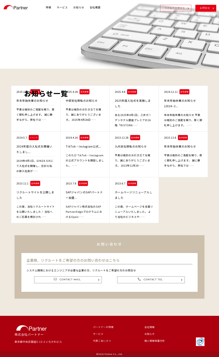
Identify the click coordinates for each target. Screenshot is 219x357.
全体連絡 (84, 91)
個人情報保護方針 (154, 340)
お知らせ (78, 7)
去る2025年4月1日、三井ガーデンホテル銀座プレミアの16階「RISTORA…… (133, 120)
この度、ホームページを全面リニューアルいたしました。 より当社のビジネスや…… (134, 212)
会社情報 (149, 327)
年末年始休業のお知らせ (32, 100)
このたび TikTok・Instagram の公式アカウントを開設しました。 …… (85, 160)
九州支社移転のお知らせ (131, 146)
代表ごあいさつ (102, 340)
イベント (34, 137)
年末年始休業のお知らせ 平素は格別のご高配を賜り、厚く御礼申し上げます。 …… (183, 120)
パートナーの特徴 (103, 327)
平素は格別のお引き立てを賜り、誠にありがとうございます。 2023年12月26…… (132, 160)
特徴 (48, 7)
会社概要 (95, 7)
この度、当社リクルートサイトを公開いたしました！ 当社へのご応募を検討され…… (35, 212)
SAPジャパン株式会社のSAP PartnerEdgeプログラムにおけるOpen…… (84, 212)
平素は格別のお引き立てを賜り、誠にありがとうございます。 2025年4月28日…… (83, 114)
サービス (62, 7)
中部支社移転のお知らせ (82, 100)
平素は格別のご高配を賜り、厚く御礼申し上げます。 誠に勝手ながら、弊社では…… (35, 114)
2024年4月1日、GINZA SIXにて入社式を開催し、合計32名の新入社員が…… (34, 166)
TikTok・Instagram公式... (83, 146)
